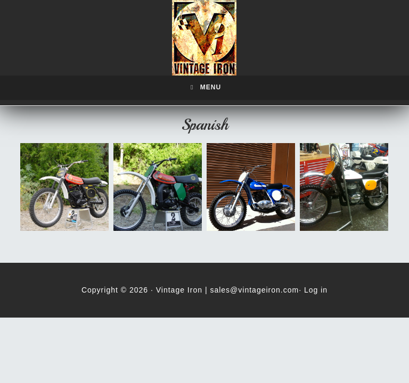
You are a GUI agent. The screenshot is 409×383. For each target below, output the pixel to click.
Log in (316, 290)
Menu (204, 87)
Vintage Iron (204, 38)
